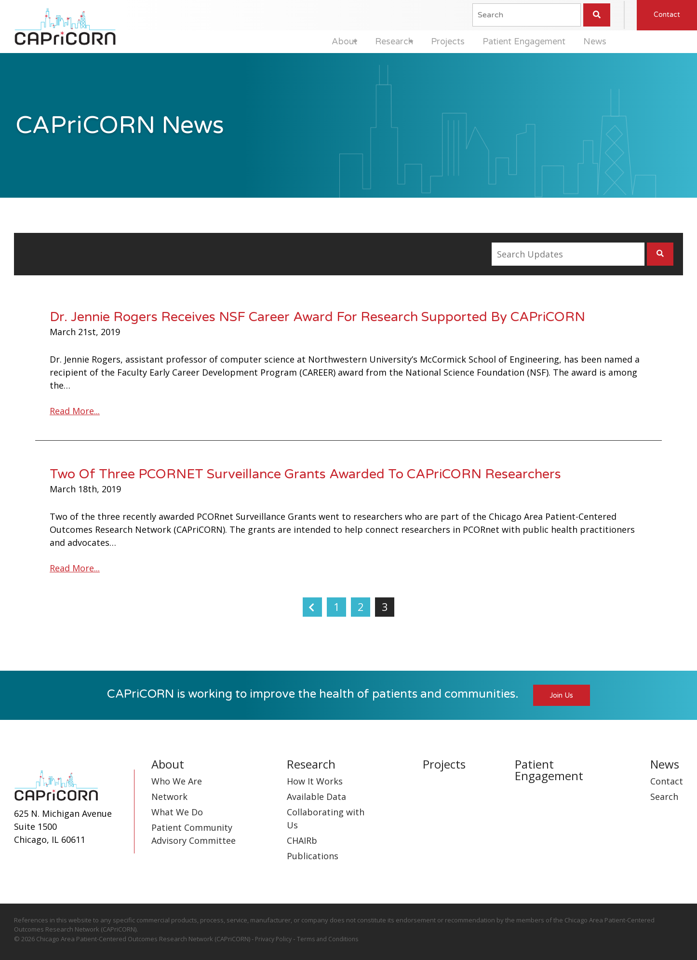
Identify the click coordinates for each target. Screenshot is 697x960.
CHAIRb (302, 841)
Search (664, 797)
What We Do (177, 812)
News (590, 41)
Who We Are (176, 781)
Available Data (316, 797)
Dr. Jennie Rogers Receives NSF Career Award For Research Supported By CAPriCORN (317, 317)
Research (371, 41)
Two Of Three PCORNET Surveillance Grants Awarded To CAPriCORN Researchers (305, 474)
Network (169, 797)
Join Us (561, 696)
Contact (667, 14)
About (313, 41)
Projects (432, 41)
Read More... (75, 411)
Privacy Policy (274, 939)
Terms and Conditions (331, 939)
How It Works (315, 781)
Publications (312, 856)
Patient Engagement (513, 41)
